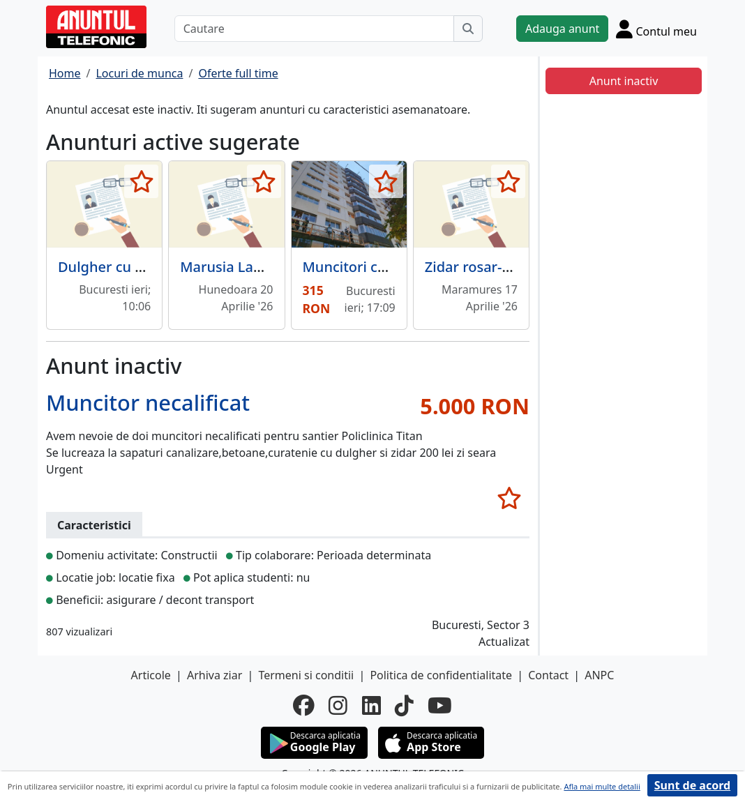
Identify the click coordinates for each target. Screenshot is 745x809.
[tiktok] (404, 705)
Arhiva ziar (214, 675)
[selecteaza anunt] (141, 181)
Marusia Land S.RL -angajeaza (278, 266)
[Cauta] (468, 28)
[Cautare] (314, 28)
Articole (151, 675)
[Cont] (656, 28)
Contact (548, 675)
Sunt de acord (692, 785)
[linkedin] (371, 705)
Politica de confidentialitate (441, 675)
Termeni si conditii (306, 675)
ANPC (599, 675)
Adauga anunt (562, 28)
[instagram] (338, 705)
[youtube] (440, 705)
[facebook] (304, 705)
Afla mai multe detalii (602, 786)
